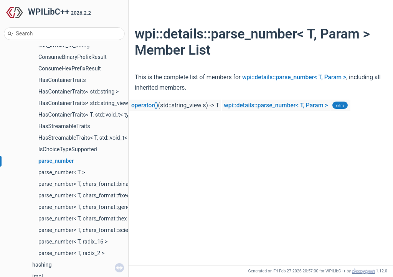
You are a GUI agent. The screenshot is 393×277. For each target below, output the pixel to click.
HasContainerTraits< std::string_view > (85, 103)
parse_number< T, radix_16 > (72, 242)
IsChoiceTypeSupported (67, 149)
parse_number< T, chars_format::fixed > (86, 195)
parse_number (56, 161)
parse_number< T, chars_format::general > (89, 207)
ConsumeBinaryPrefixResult (72, 57)
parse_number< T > (61, 172)
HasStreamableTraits (64, 126)
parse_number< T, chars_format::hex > (84, 218)
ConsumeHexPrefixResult (69, 68)
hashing (42, 265)
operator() (144, 105)
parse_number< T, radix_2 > (71, 253)
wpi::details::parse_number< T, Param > (294, 77)
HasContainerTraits (62, 80)
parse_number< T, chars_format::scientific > (91, 230)
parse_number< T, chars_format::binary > (87, 184)
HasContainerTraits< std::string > (78, 91)
